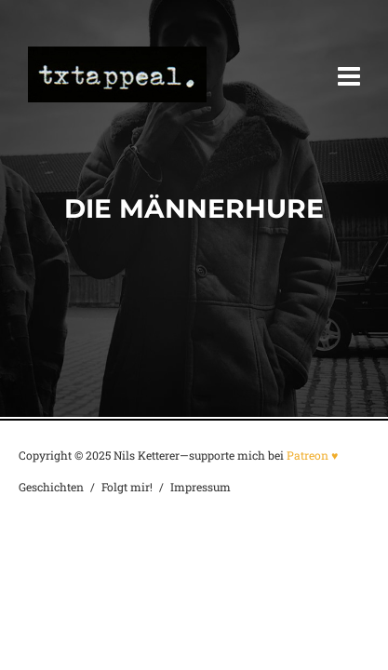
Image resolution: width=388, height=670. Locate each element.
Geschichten (51, 486)
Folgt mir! (127, 486)
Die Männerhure (194, 208)
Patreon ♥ (312, 455)
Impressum (200, 486)
